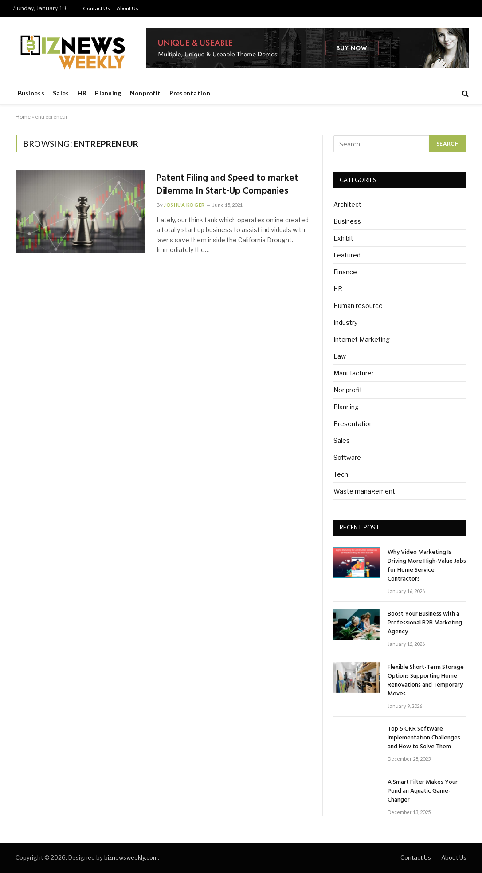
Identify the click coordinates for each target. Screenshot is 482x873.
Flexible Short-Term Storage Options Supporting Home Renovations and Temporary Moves (426, 681)
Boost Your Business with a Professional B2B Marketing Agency (425, 623)
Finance (345, 272)
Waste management (364, 491)
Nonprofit (145, 93)
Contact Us (96, 8)
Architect (347, 204)
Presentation (189, 93)
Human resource (358, 305)
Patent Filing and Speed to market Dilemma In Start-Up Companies (227, 185)
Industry (345, 322)
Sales (61, 93)
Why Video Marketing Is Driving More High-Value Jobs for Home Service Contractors (427, 566)
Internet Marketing (361, 339)
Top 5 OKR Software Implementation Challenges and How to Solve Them (424, 738)
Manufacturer (353, 373)
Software (347, 457)
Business (31, 93)
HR (82, 93)
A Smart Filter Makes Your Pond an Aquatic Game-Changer (423, 791)
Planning (108, 93)
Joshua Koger (184, 205)
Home (23, 116)
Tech (340, 474)
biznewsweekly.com (131, 857)
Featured (347, 255)
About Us (127, 8)
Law (339, 356)
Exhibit (343, 238)
